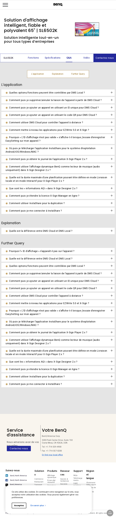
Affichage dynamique (51, 476)
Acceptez (19, 505)
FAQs (75, 475)
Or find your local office (52, 455)
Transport (38, 485)
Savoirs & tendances (64, 480)
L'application (37, 74)
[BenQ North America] (16, 476)
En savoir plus (38, 505)
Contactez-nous (19, 448)
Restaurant (38, 482)
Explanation (57, 74)
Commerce (38, 479)
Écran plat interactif (51, 481)
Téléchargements (77, 479)
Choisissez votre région (91, 484)
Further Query (78, 74)
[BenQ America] (16, 485)
